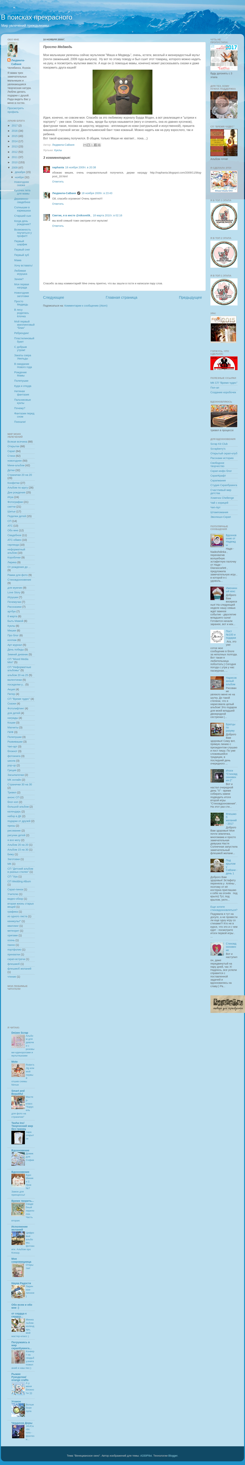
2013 (15, 146)
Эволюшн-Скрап (220, 516)
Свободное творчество (217, 464)
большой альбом (18, 806)
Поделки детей (16, 516)
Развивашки (15, 741)
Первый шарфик (20, 243)
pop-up (11, 765)
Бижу (10, 854)
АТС (10, 525)
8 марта (12, 616)
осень (11, 940)
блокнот (12, 751)
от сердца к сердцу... (19, 1315)
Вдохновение (20, 1150)
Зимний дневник (17, 654)
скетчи (11, 506)
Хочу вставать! (23, 265)
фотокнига (13, 756)
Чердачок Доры (21, 1422)
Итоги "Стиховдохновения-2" (231, 775)
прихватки (13, 954)
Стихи (11, 455)
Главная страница (121, 297)
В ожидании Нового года (23, 365)
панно (11, 944)
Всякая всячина (17, 441)
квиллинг (13, 925)
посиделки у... (15, 684)
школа (11, 760)
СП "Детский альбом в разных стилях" (20, 870)
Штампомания (219, 512)
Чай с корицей (219, 502)
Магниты (12, 727)
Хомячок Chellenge (222, 497)
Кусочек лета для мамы (22, 192)
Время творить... (22, 1200)
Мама (17, 260)
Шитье (11, 511)
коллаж (12, 640)
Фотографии (15, 501)
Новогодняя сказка (21, 183)
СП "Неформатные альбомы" (19, 669)
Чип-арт (12, 746)
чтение (11, 976)
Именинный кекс (231, 590)
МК (9, 863)
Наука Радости (21, 1283)
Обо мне (12, 530)
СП (9, 521)
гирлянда (13, 544)
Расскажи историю (222, 458)
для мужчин (14, 587)
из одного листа (17, 916)
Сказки (11, 703)
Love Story (13, 592)
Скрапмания (218, 480)
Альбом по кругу (17, 487)
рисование (14, 830)
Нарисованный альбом (231, 681)
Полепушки (21, 380)
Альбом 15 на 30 (17, 849)
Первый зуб (21, 255)
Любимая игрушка (20, 272)
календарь (14, 811)
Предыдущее (190, 297)
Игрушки (12, 597)
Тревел (11, 792)
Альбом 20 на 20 (17, 844)
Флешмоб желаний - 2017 (231, 818)
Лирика (11, 562)
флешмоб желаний (19, 968)
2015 (15, 136)
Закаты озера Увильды (22, 357)
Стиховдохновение (19, 579)
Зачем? (19, 279)
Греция (11, 770)
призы (11, 825)
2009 (15, 167)
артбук (11, 611)
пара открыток (30, 1135)
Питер (11, 694)
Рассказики (14, 606)
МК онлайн (14, 779)
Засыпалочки (15, 774)
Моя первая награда (21, 286)
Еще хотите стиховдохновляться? (223, 908)
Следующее (53, 297)
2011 (15, 157)
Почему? (19, 408)
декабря (20, 172)
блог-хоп (12, 802)
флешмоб (13, 963)
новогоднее (14, 460)
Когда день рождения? (22, 223)
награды (12, 717)
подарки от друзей (18, 821)
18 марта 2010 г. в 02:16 (107, 215)
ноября (20, 177)
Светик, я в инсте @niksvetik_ (72, 215)
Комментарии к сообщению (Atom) (85, 305)
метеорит (13, 930)
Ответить (58, 181)
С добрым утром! (20, 348)
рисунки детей (16, 835)
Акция (11, 689)
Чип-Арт (215, 507)
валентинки (14, 679)
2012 (15, 151)
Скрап (11, 451)
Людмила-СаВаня (64, 193)
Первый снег (22, 249)
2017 (15, 125)
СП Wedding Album (19, 881)
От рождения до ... (19, 566)
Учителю (12, 894)
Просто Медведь (21, 303)
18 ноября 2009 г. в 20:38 (80, 167)
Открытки (13, 446)
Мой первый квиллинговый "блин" (24, 325)
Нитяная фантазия (21, 393)
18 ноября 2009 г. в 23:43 (97, 193)
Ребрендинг (21, 333)
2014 (15, 141)
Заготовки (13, 859)
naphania (58, 167)
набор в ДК (14, 816)
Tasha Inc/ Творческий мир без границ (22, 1125)
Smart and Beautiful (17, 1092)
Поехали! (20, 421)
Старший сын (22, 215)
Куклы (58, 150)
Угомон (16, 1401)
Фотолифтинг (15, 708)
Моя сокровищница (21, 1260)
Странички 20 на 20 (19, 474)
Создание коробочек (223, 392)
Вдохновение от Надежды (231, 540)
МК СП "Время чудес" (223, 382)
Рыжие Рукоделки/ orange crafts (19, 1377)
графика (12, 911)
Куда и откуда (22, 385)
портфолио (14, 949)
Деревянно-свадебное (22, 200)
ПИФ (10, 732)
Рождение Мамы (20, 374)
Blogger (172, 1455)
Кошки (11, 722)
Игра (10, 497)
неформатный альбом (16, 551)
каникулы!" (14, 921)
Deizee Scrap (19, 1032)
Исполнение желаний (19, 1228)
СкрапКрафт (218, 475)
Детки (11, 470)
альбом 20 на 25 (17, 675)
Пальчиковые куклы (22, 401)
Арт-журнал (14, 644)
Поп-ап (214, 387)
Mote (14, 1061)
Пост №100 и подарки (231, 634)
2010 (15, 162)
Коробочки (14, 557)
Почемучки (14, 601)
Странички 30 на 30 (19, 784)
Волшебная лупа (30, 1408)
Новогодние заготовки (21, 294)
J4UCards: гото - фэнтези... (30, 1433)
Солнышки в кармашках (22, 209)
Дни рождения (16, 492)
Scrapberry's (217, 448)
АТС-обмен (14, 539)
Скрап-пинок (15, 889)
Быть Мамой (15, 620)
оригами (12, 935)
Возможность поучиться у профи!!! (23, 233)
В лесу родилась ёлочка (21, 313)
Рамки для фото (17, 575)
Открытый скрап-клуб (223, 453)
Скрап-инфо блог (221, 470)
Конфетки (13, 482)
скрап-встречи (16, 959)
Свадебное (14, 535)
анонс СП (13, 797)
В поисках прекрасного (36, 17)
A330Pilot (146, 1455)
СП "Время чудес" (18, 698)
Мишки (11, 630)
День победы (15, 649)
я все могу (13, 840)
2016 (15, 130)
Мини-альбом (15, 465)
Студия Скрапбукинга (223, 485)
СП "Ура (12, 876)
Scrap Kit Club (219, 443)
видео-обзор (15, 898)
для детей (13, 713)
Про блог (13, 635)
